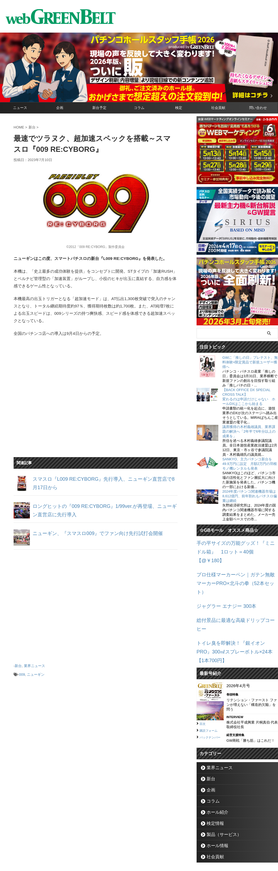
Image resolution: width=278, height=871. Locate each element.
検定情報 (213, 779)
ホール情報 (214, 801)
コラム (139, 108)
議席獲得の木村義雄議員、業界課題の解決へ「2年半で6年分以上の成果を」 (249, 431)
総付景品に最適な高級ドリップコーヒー (233, 595)
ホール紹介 (214, 768)
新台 (18, 664)
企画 (59, 108)
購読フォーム (211, 684)
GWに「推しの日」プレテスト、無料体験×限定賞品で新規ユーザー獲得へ (250, 362)
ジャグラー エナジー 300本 (221, 582)
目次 (203, 678)
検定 (178, 108)
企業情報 (109, 845)
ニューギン (36, 672)
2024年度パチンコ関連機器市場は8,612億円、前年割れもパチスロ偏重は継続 (249, 496)
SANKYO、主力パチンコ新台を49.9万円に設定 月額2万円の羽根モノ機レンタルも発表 (249, 463)
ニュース (20, 108)
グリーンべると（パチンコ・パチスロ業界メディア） (139, 858)
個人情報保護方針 (162, 845)
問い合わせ (258, 108)
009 (22, 672)
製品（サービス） (220, 790)
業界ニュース (34, 664)
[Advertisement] (96, 603)
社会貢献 (218, 108)
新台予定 (99, 108)
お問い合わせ (132, 845)
